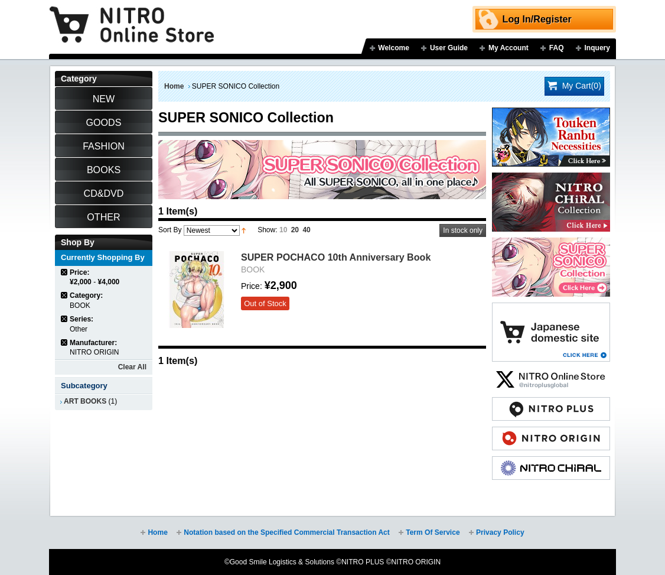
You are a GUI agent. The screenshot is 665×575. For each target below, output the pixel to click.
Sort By (169, 230)
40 (306, 230)
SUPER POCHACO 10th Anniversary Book (336, 257)
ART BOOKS (85, 401)
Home (174, 86)
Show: (267, 230)
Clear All (132, 367)
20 (295, 230)
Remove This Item (65, 272)
